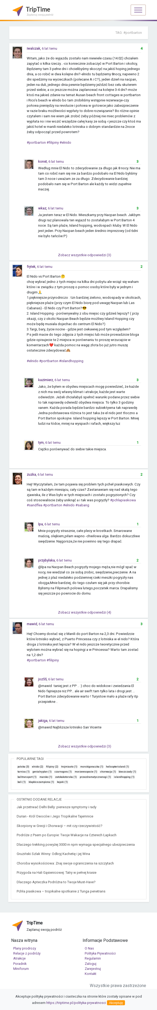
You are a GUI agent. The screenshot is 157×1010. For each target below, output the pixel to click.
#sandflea (34, 505)
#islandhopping (71, 361)
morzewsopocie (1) (86, 771)
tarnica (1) (23, 771)
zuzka (31, 474)
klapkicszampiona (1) (41, 781)
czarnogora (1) (63, 771)
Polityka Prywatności (100, 953)
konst (42, 161)
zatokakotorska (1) (66, 776)
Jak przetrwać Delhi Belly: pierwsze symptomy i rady (56, 807)
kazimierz (45, 380)
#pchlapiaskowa (123, 500)
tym (41, 443)
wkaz (42, 208)
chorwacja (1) (108, 771)
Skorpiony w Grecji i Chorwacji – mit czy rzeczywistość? (59, 826)
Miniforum (21, 969)
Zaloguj (90, 964)
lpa (40, 524)
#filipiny (53, 142)
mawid (32, 624)
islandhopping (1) (124, 776)
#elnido (65, 142)
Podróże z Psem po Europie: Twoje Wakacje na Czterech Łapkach (66, 835)
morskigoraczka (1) (91, 766)
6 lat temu (49, 48)
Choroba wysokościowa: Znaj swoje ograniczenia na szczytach (65, 863)
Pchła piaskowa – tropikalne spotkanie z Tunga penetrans (61, 891)
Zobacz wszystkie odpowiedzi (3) (84, 255)
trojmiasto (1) (69, 766)
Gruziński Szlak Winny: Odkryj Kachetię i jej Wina (53, 854)
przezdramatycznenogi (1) (95, 776)
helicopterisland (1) (117, 766)
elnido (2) (37, 766)
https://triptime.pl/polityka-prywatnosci (76, 1003)
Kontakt (90, 974)
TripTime (32, 10)
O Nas (89, 948)
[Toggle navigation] (138, 10)
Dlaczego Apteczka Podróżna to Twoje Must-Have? (56, 882)
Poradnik (19, 964)
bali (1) (21, 781)
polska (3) (23, 766)
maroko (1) (45, 776)
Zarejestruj (93, 969)
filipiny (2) (52, 766)
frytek (31, 267)
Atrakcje (19, 958)
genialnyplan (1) (42, 771)
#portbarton (36, 142)
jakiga (42, 721)
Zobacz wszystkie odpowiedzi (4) (84, 612)
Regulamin (93, 958)
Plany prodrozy (24, 948)
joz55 (42, 679)
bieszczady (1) (127, 771)
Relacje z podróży (27, 953)
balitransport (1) (27, 776)
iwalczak (33, 48)
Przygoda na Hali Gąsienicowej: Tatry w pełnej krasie (56, 873)
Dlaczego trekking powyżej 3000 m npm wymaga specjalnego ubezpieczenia (76, 845)
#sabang (82, 505)
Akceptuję (116, 1003)
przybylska (46, 560)
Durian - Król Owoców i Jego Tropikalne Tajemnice (55, 816)
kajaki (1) (62, 781)
